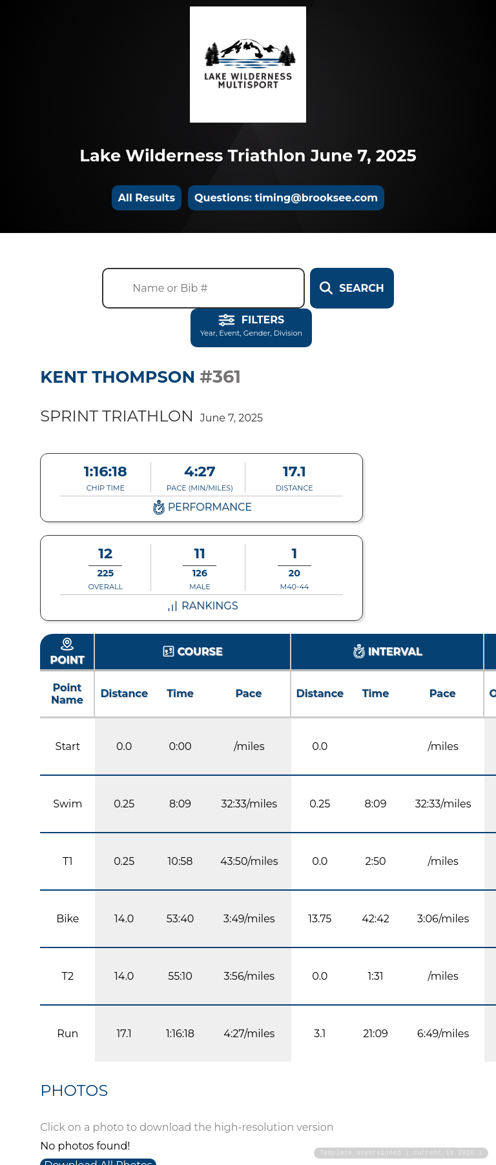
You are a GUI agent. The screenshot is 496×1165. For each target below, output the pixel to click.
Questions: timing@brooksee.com (286, 198)
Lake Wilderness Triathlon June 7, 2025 (247, 155)
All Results (146, 198)
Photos (74, 1090)
